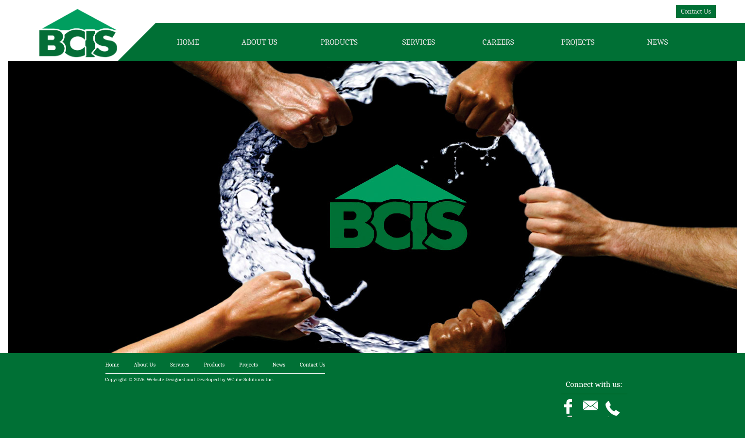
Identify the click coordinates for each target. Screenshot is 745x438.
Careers (498, 42)
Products (338, 42)
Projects (577, 42)
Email (594, 413)
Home (188, 42)
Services (418, 42)
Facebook (574, 413)
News (657, 42)
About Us (259, 42)
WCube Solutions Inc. (250, 379)
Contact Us (696, 11)
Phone (616, 413)
